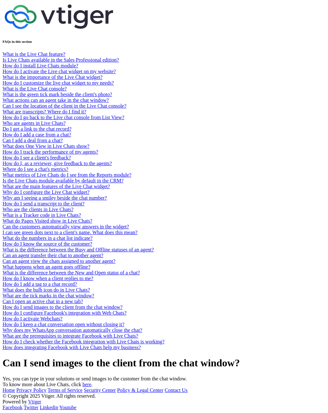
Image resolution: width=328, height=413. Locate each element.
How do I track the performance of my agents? (50, 152)
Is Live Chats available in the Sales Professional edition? (61, 60)
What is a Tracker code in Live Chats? (42, 215)
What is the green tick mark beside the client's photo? (57, 94)
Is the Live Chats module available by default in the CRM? (63, 180)
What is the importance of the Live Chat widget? (52, 77)
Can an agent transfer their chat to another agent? (53, 255)
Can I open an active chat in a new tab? (43, 301)
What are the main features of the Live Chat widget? (56, 186)
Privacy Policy (31, 390)
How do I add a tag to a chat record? (40, 284)
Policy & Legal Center (140, 390)
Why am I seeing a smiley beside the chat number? (55, 198)
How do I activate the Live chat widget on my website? (59, 71)
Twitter (31, 407)
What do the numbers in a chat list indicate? (48, 238)
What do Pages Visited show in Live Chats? (47, 221)
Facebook (12, 407)
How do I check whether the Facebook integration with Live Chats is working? (84, 341)
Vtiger (34, 401)
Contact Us (176, 390)
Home (9, 390)
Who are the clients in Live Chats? (38, 209)
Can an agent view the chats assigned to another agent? (59, 261)
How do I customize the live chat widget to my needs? (58, 83)
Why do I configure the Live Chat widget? (46, 192)
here (87, 384)
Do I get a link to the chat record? (37, 129)
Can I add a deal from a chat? (33, 140)
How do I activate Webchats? (32, 318)
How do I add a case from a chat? (37, 134)
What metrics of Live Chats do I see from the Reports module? (67, 175)
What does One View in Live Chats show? (46, 146)
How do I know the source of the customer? (47, 244)
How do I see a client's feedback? (37, 157)
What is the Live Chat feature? (34, 54)
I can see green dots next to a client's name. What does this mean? (70, 232)
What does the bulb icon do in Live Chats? (46, 290)
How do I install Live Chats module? (40, 65)
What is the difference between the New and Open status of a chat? (71, 272)
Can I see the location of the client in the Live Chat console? (65, 106)
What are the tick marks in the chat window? (48, 295)
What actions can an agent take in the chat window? (56, 100)
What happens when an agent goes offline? (46, 267)
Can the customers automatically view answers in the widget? (66, 226)
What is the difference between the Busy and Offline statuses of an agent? (78, 249)
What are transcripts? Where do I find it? (44, 111)
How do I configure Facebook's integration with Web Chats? (65, 313)
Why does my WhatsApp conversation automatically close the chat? (72, 330)
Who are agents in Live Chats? (34, 123)
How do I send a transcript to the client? (44, 203)
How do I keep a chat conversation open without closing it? (63, 324)
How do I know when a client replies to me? (48, 278)
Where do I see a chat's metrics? (35, 169)
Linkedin (49, 407)
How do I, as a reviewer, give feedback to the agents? (57, 163)
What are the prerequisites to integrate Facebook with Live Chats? (70, 336)
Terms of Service (65, 390)
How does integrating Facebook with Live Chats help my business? (72, 347)
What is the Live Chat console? (35, 88)
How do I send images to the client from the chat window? (63, 307)
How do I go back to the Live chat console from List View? (63, 117)
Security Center (100, 390)
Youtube (68, 407)
